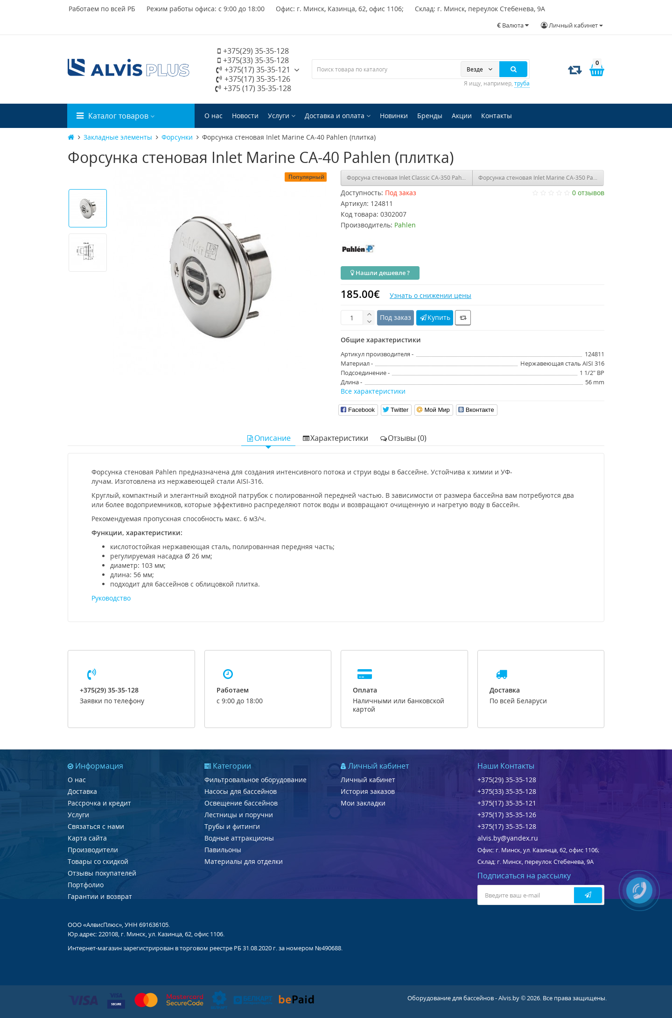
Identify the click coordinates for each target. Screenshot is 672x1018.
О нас (213, 115)
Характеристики (335, 438)
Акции (462, 115)
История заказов (368, 791)
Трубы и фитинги (232, 826)
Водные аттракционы (239, 838)
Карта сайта (87, 838)
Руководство (111, 598)
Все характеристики (373, 391)
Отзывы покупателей (102, 873)
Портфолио (86, 884)
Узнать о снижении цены (430, 295)
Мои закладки (363, 803)
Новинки (394, 115)
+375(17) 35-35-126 (253, 79)
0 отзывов (588, 192)
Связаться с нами (96, 826)
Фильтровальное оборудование (255, 779)
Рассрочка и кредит (99, 803)
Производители (93, 849)
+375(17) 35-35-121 (253, 69)
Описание (268, 438)
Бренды (429, 115)
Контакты (496, 115)
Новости (245, 115)
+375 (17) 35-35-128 (253, 88)
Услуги (281, 115)
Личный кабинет (368, 779)
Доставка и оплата (338, 115)
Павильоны (222, 849)
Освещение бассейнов (241, 803)
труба (522, 83)
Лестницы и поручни (238, 814)
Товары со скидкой (98, 861)
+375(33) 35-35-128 (253, 60)
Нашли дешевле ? (380, 273)
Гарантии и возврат (100, 896)
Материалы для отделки (243, 861)
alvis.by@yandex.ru (507, 838)
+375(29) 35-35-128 (253, 51)
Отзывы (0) (403, 438)
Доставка (82, 791)
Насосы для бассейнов (240, 791)
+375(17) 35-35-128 (506, 826)
